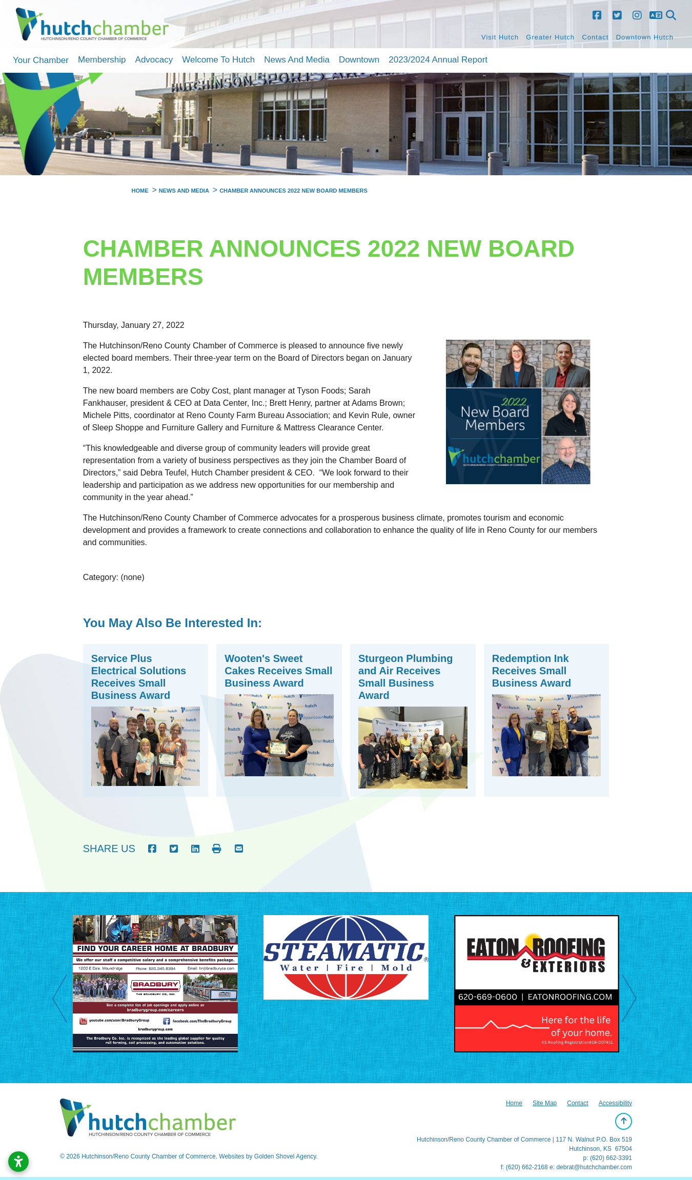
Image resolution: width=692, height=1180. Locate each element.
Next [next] (634, 999)
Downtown (359, 60)
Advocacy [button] (154, 60)
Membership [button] (102, 60)
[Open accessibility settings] (18, 1161)
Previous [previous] (65, 999)
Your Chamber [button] (41, 60)
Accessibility (615, 1103)
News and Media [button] (297, 60)
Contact (595, 37)
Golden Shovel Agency (285, 1156)
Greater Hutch (550, 37)
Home (514, 1103)
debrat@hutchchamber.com (594, 1167)
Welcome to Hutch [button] (218, 60)
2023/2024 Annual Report (438, 60)
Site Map (545, 1103)
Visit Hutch (500, 37)
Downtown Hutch (645, 37)
